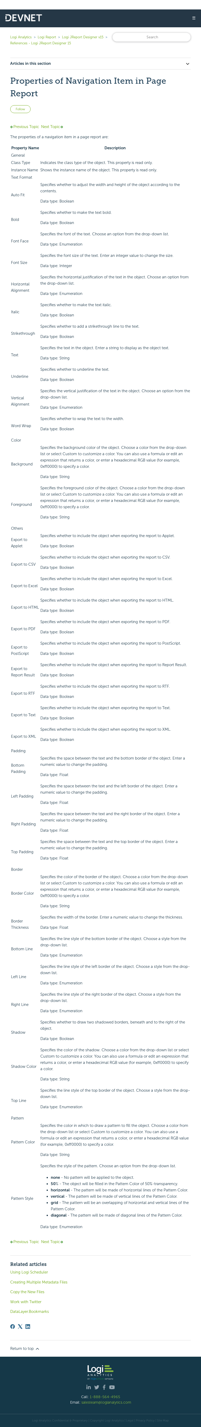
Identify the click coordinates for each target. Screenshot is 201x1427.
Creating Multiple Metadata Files (39, 1282)
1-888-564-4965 (105, 1396)
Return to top (25, 1348)
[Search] (151, 37)
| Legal (129, 1420)
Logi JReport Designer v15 (82, 37)
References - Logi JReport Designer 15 (40, 43)
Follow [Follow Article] (20, 109)
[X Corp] (20, 1326)
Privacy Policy (145, 1420)
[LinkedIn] (27, 1326)
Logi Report (47, 37)
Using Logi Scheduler (29, 1272)
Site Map (163, 1420)
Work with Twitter (25, 1301)
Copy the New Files (27, 1292)
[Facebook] (12, 1326)
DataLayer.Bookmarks (29, 1311)
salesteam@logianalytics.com (106, 1402)
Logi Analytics (21, 37)
